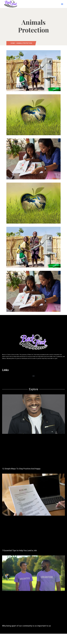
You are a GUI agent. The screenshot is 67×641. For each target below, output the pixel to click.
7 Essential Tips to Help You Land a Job (19, 550)
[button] (62, 4)
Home (13, 43)
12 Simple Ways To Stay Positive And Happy (21, 469)
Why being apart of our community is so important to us (26, 626)
